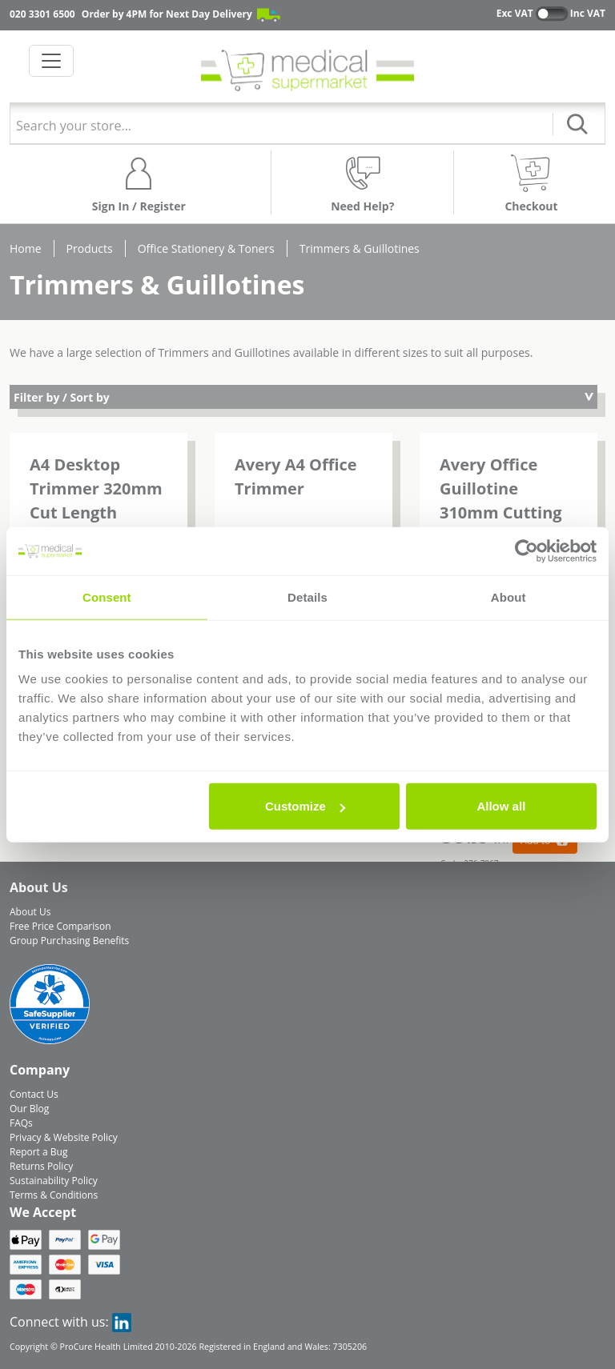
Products (89, 248)
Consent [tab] (106, 596)
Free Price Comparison (60, 926)
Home (26, 248)
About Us (30, 912)
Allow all (500, 806)
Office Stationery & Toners (206, 248)
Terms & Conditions (54, 1195)
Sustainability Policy (54, 1180)
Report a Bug (38, 1152)
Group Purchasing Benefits (69, 940)
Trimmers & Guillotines (359, 248)
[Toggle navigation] (51, 61)
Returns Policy (41, 1166)
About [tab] (508, 596)
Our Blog (29, 1108)
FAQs (21, 1123)
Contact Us (34, 1094)
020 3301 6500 (42, 14)
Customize (305, 806)
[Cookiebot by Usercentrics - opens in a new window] (526, 550)
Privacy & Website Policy (64, 1137)
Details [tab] (307, 596)
